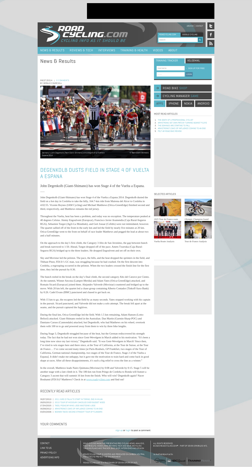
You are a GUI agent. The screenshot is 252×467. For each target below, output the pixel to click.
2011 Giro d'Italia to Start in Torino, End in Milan (79, 399)
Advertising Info (49, 457)
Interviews (106, 50)
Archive (190, 26)
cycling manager (181, 96)
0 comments (62, 80)
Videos (158, 50)
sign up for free (195, 68)
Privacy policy (48, 453)
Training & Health (134, 50)
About (173, 50)
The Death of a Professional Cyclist (175, 120)
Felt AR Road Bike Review (170, 131)
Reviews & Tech (81, 50)
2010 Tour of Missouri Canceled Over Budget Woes (80, 403)
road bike (175, 88)
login (128, 430)
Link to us (46, 448)
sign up (119, 430)
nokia (188, 103)
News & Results (52, 50)
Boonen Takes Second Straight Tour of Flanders (78, 412)
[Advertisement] (150, 11)
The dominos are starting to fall (174, 126)
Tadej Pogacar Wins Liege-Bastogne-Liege (75, 406)
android (203, 103)
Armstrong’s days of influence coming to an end (79, 409)
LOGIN (189, 74)
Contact (199, 26)
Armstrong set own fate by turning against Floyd (182, 123)
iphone (174, 103)
